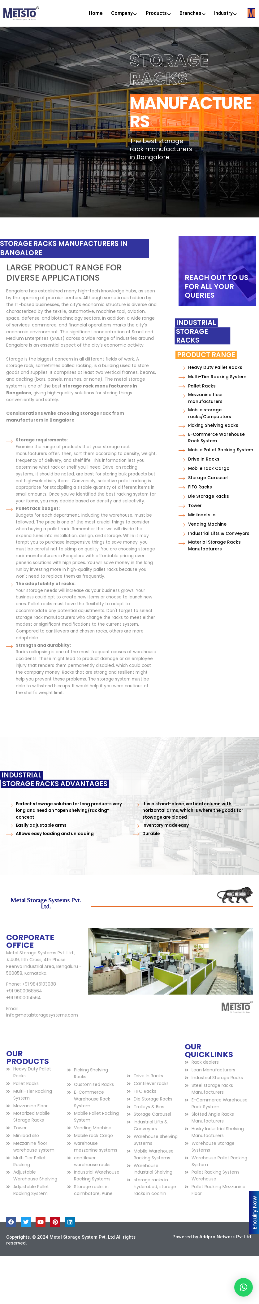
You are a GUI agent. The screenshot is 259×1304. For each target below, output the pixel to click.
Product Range (175, 355)
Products (158, 13)
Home (96, 13)
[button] (243, 1287)
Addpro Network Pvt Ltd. (225, 1237)
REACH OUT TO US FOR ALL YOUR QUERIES (216, 286)
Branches (192, 13)
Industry (225, 13)
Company (124, 13)
